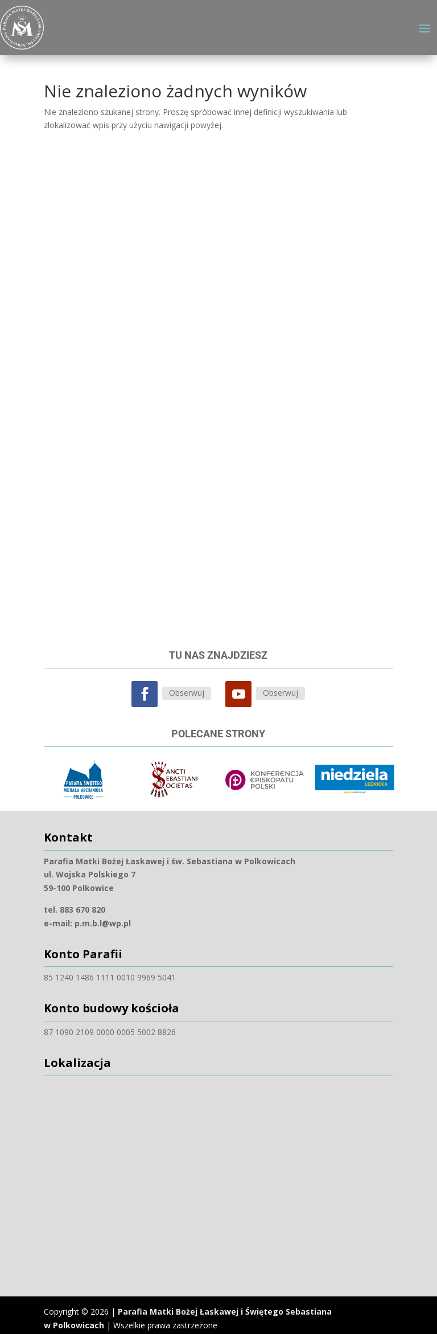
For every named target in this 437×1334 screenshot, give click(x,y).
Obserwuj (186, 685)
